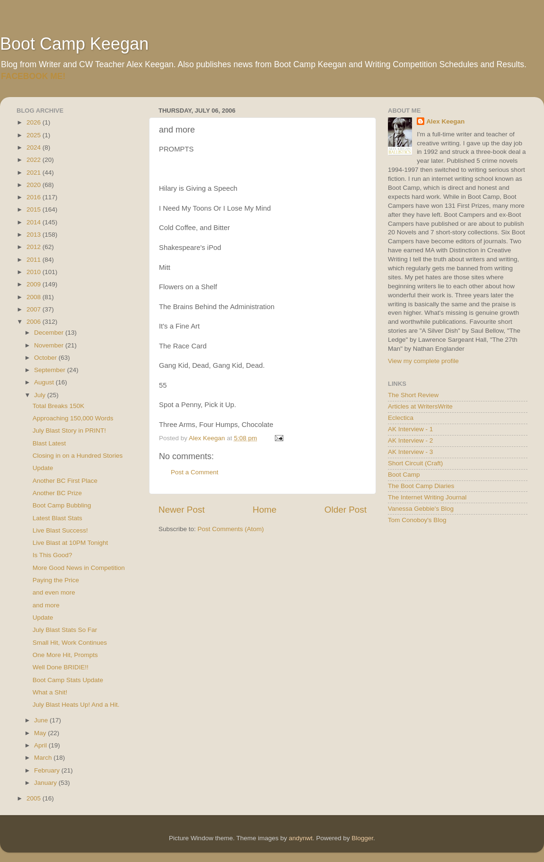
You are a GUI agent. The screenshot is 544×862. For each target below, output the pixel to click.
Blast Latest (49, 443)
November (49, 345)
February (47, 770)
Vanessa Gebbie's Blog (421, 508)
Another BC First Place (65, 480)
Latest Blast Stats (57, 518)
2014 (34, 222)
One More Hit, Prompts (65, 654)
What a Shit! (50, 692)
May (41, 733)
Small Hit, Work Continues (70, 642)
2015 (34, 209)
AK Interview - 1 (410, 429)
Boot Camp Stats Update (68, 680)
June (42, 720)
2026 (34, 122)
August (45, 382)
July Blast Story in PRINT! (69, 430)
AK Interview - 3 (410, 451)
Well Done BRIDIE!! (60, 667)
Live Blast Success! (60, 530)
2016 (34, 197)
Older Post (346, 510)
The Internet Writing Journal (427, 497)
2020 (34, 184)
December (49, 332)
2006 (34, 321)
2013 (34, 234)
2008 (34, 297)
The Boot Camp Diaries (421, 485)
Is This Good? (52, 555)
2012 (34, 246)
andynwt (300, 838)
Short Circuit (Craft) (415, 463)
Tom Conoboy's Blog (417, 520)
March (43, 757)
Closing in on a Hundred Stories (78, 455)
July (40, 395)
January (46, 782)
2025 (34, 135)
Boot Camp (404, 474)
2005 (34, 798)
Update (43, 467)
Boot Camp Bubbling (62, 505)
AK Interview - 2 (410, 440)
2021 (34, 172)
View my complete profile (423, 360)
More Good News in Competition (79, 567)
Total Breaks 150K (59, 405)
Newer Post (181, 510)
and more (46, 605)
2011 (34, 259)
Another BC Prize (57, 493)
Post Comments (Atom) (231, 529)
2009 (34, 284)
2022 (34, 159)
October (46, 357)
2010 (34, 271)
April (41, 745)
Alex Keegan (445, 121)
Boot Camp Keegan (74, 43)
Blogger (362, 838)
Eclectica (400, 417)
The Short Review (413, 395)
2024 (34, 147)
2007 (34, 309)
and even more (54, 592)
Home (264, 510)
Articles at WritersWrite (420, 406)
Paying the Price (56, 580)
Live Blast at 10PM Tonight (70, 542)
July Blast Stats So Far (65, 629)
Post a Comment (195, 472)
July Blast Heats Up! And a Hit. (76, 704)
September (50, 369)
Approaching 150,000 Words (73, 418)
